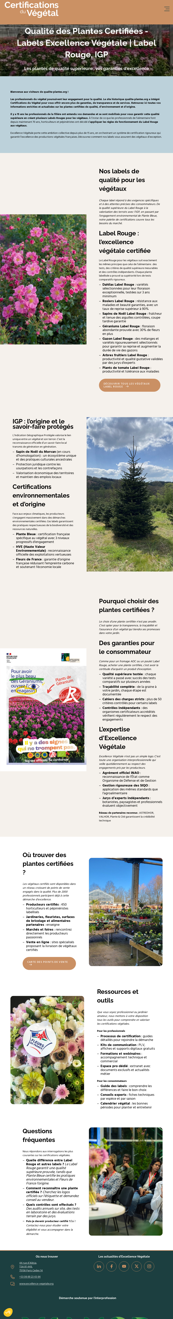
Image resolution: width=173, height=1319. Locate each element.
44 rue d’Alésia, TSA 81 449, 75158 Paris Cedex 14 (31, 1267)
